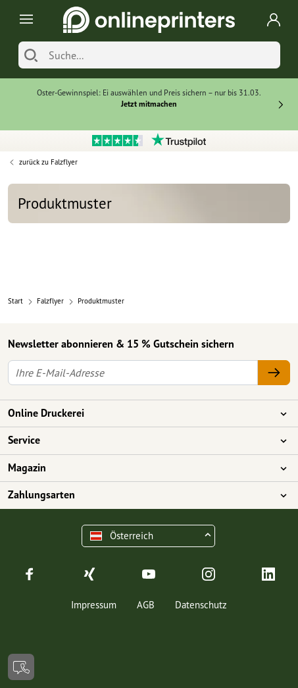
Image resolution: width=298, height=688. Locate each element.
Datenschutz (201, 604)
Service (141, 440)
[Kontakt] (21, 667)
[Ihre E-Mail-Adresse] (133, 372)
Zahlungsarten (141, 495)
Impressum (93, 604)
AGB (146, 604)
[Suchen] (31, 55)
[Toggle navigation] (24, 20)
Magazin (141, 468)
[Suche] (161, 54)
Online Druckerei (141, 413)
